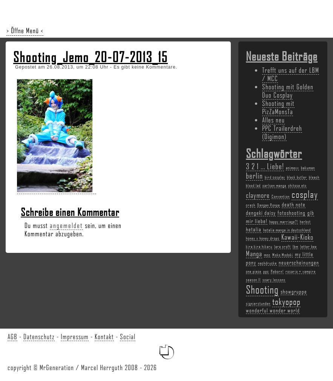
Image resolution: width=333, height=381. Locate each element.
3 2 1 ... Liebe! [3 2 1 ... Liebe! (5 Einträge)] (265, 166)
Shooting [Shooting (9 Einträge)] (262, 289)
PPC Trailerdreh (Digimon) (282, 132)
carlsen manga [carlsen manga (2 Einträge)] (274, 185)
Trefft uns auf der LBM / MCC (290, 74)
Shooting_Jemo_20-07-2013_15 (90, 57)
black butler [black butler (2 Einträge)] (297, 177)
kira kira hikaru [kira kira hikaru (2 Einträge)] (259, 246)
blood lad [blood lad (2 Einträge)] (253, 185)
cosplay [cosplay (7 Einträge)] (305, 194)
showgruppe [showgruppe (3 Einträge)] (294, 291)
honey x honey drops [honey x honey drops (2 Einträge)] (262, 238)
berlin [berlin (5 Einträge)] (254, 175)
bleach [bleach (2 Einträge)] (314, 177)
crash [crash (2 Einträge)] (250, 205)
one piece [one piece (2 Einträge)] (253, 271)
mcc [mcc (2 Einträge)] (267, 254)
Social (127, 336)
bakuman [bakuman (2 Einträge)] (308, 167)
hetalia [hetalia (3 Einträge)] (253, 229)
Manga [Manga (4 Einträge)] (254, 253)
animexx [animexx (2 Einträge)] (292, 167)
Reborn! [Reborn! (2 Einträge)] (277, 271)
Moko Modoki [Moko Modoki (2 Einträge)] (282, 254)
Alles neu (273, 120)
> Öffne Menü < (24, 30)
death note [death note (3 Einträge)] (293, 204)
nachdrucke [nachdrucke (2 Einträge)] (267, 263)
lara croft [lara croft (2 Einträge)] (282, 246)
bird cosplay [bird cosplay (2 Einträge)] (275, 177)
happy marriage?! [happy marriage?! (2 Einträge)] (283, 221)
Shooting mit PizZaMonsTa (278, 107)
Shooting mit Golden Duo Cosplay (287, 91)
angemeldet (66, 225)
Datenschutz (39, 336)
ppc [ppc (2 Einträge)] (266, 271)
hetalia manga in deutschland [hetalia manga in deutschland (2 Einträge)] (287, 230)
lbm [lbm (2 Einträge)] (295, 246)
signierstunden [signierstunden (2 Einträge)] (258, 303)
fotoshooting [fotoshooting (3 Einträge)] (291, 212)
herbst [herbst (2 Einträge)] (305, 221)
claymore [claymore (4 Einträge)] (258, 195)
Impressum (75, 336)
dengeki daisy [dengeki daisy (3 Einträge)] (261, 212)
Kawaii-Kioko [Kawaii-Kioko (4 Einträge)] (297, 237)
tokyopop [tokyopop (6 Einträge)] (286, 301)
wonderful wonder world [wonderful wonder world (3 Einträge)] (273, 310)
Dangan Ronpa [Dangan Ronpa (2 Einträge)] (268, 205)
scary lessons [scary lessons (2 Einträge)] (273, 279)
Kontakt (104, 336)
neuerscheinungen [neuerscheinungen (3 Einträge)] (299, 262)
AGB (12, 336)
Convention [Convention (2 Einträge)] (281, 196)
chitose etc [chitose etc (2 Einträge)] (297, 185)
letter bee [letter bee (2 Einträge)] (308, 246)
